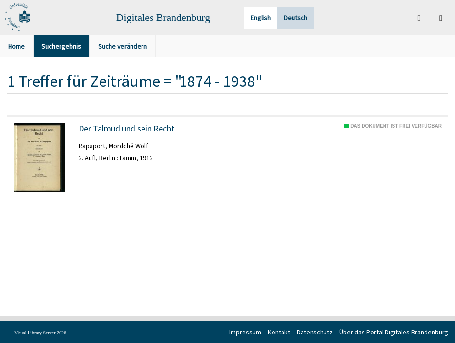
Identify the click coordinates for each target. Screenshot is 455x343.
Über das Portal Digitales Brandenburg (393, 332)
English (261, 17)
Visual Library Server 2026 (40, 332)
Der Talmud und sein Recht (126, 128)
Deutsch (295, 17)
